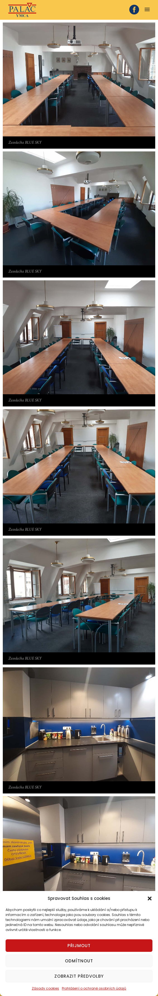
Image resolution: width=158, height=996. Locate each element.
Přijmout (79, 945)
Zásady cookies (45, 988)
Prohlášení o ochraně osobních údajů (94, 988)
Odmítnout (79, 961)
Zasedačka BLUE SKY (25, 142)
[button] (149, 898)
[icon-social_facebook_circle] (134, 10)
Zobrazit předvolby (79, 976)
